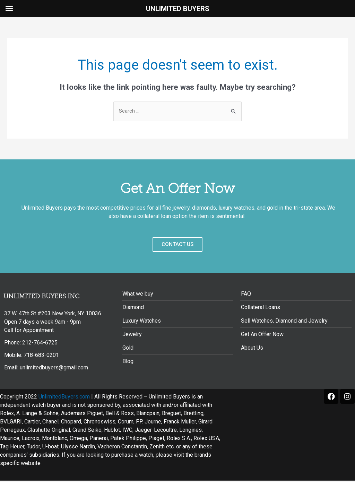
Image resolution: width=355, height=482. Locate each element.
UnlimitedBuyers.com (64, 398)
